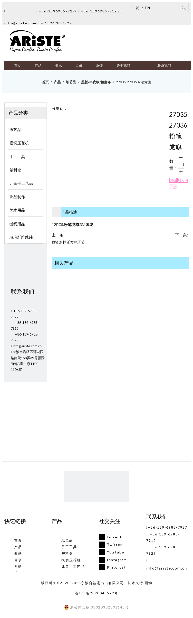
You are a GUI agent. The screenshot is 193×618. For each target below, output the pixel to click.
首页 (18, 540)
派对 (70, 242)
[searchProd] (171, 7)
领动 (148, 583)
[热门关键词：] (184, 7)
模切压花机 (71, 560)
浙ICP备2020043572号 (96, 593)
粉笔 (55, 242)
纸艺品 (67, 540)
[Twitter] (111, 545)
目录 (18, 560)
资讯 (18, 553)
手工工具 (69, 547)
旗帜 (62, 242)
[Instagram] (111, 560)
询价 (173, 180)
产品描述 (69, 212)
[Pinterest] (111, 567)
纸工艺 (79, 242)
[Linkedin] (111, 537)
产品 (18, 547)
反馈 (18, 566)
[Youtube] (111, 552)
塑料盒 (67, 553)
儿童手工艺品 (73, 566)
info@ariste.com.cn (23, 23)
